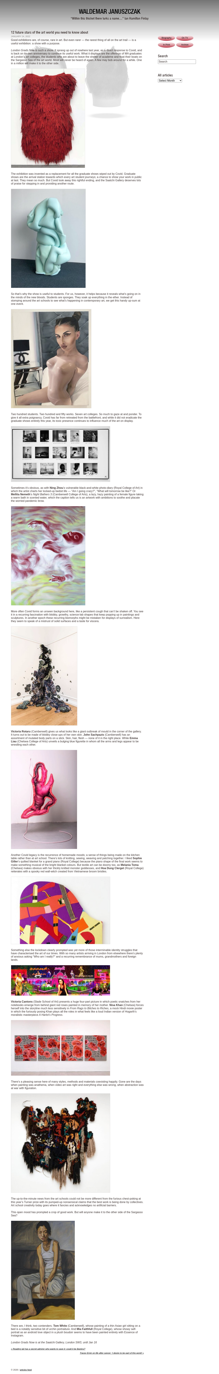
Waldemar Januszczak (109, 11)
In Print (166, 44)
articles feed (26, 1370)
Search (163, 56)
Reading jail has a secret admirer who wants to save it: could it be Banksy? (48, 1349)
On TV (185, 37)
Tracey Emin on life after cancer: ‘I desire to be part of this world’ (112, 1353)
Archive (185, 44)
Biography (166, 37)
